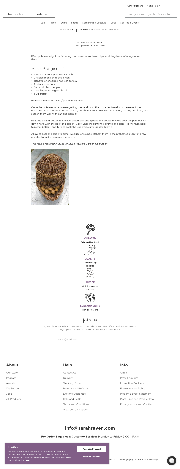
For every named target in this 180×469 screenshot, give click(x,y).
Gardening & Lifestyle (94, 22)
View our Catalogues (75, 409)
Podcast (11, 378)
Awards (10, 383)
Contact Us (69, 372)
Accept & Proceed (92, 449)
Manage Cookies (91, 456)
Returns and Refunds (75, 388)
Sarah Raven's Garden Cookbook (87, 143)
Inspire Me (15, 14)
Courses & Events (129, 22)
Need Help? (153, 6)
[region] (57, 453)
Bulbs (64, 22)
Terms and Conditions (76, 404)
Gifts (113, 22)
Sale (43, 22)
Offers (124, 372)
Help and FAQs (72, 399)
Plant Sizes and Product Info (137, 399)
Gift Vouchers (135, 6)
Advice (42, 14)
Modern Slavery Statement (135, 393)
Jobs (9, 393)
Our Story (12, 372)
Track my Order (72, 383)
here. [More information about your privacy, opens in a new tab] (27, 460)
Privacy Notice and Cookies (136, 404)
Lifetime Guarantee (74, 393)
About (12, 365)
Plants (53, 22)
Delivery (68, 378)
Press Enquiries (129, 378)
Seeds (74, 22)
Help (67, 365)
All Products (13, 399)
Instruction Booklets (132, 383)
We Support (13, 388)
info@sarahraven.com (90, 428)
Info (124, 365)
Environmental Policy (132, 388)
